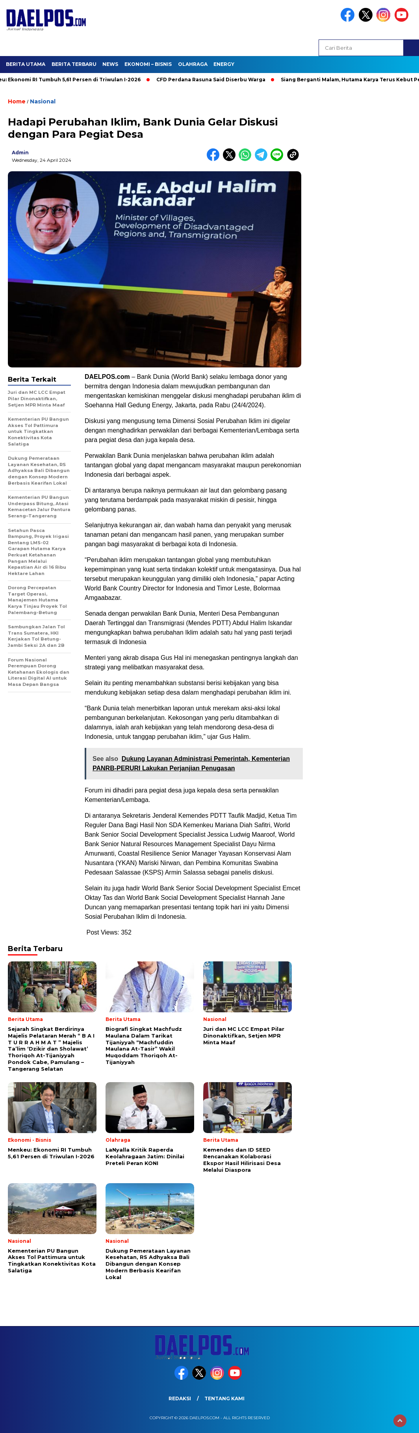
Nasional (43, 101)
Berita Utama (25, 64)
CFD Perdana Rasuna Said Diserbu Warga (214, 79)
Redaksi (180, 1398)
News (110, 64)
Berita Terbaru (74, 64)
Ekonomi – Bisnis (148, 64)
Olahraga (193, 64)
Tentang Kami (224, 1398)
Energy (223, 64)
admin (20, 152)
